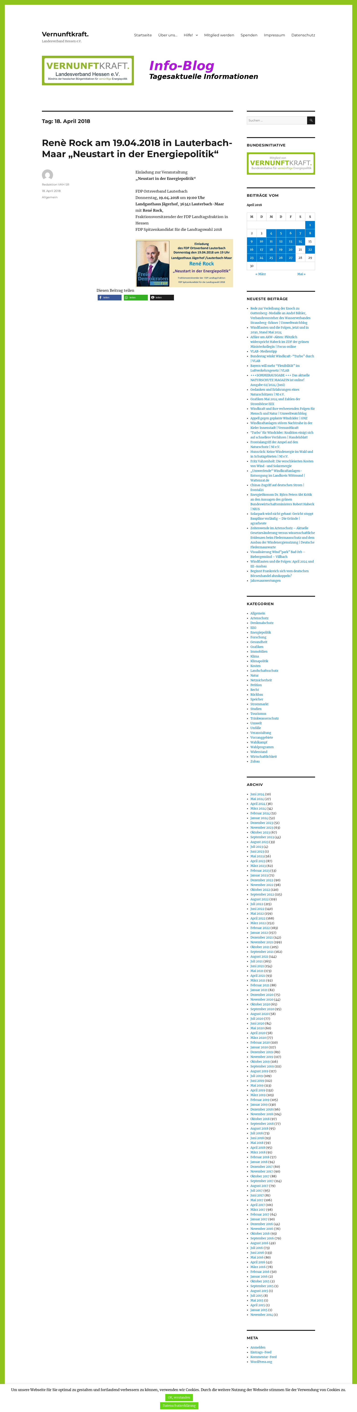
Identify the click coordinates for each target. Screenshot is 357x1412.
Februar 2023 (260, 871)
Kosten (255, 666)
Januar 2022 (259, 933)
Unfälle (255, 728)
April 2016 (257, 1262)
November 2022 (261, 885)
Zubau (255, 761)
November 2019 (261, 1057)
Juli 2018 (256, 1133)
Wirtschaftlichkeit (263, 757)
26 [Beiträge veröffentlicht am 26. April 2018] (281, 258)
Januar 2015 (259, 1310)
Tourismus (258, 714)
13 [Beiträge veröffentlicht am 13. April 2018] (290, 241)
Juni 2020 (257, 1023)
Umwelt (256, 723)
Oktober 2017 (260, 1176)
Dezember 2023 (261, 823)
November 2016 (261, 1229)
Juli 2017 (256, 1191)
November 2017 (261, 1171)
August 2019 (259, 1071)
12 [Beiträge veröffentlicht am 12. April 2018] (281, 241)
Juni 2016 (257, 1253)
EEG (253, 628)
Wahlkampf (258, 742)
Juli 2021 (256, 961)
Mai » (301, 274)
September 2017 (262, 1181)
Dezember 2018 (261, 1109)
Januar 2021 (259, 990)
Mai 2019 (257, 1085)
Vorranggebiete (261, 738)
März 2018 (257, 1152)
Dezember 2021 (261, 937)
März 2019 (258, 1095)
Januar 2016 (259, 1277)
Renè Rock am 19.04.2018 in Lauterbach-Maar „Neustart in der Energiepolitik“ (137, 148)
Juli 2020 (256, 1019)
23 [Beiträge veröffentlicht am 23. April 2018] (251, 258)
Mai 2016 (257, 1257)
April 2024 (257, 804)
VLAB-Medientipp (263, 351)
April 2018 (257, 1148)
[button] (110, 297)
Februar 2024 (260, 813)
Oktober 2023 (260, 832)
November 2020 (261, 1000)
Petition (256, 685)
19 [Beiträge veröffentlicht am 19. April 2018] (281, 250)
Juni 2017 (257, 1195)
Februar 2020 (260, 1043)
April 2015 (257, 1305)
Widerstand (258, 752)
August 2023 (259, 842)
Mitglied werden (219, 35)
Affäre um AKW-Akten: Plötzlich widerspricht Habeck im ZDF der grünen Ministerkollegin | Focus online (279, 342)
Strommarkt (259, 704)
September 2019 (262, 1066)
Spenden (249, 35)
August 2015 (259, 1291)
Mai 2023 (257, 856)
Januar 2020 (259, 1047)
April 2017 (257, 1205)
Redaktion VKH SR (55, 184)
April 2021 (257, 976)
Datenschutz (303, 35)
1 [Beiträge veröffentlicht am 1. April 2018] (310, 225)
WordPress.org (261, 1362)
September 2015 (262, 1286)
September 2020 (262, 1009)
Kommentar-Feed (263, 1357)
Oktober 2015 (260, 1281)
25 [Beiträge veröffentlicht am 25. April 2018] (271, 258)
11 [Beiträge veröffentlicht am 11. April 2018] (271, 241)
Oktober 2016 (260, 1234)
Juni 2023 (257, 851)
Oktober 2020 (260, 1004)
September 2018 (262, 1124)
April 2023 (257, 861)
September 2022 (262, 894)
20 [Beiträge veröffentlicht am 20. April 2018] (291, 250)
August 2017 (259, 1186)
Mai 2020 (257, 1028)
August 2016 (259, 1243)
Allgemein (50, 197)
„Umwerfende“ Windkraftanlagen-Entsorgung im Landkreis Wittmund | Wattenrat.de (277, 475)
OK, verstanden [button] (179, 1397)
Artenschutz (259, 618)
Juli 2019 (256, 1076)
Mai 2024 (257, 799)
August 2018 (259, 1128)
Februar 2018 (259, 1157)
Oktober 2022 (260, 890)
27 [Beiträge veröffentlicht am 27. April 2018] (291, 258)
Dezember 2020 (261, 995)
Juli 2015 (256, 1296)
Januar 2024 (259, 818)
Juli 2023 (256, 847)
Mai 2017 (256, 1200)
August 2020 (259, 1014)
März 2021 (257, 980)
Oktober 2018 (260, 1119)
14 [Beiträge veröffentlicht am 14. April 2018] (300, 241)
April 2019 (257, 1090)
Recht (254, 690)
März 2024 (258, 808)
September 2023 (262, 837)
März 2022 (258, 923)
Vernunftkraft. (65, 34)
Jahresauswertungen (265, 581)
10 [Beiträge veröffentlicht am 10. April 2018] (261, 241)
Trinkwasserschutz (264, 718)
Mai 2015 (256, 1300)
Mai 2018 (256, 1143)
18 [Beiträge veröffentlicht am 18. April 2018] (271, 250)
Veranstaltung (260, 733)
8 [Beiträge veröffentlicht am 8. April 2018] (310, 233)
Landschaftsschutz (264, 671)
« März (260, 274)
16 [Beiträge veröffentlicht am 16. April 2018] (251, 250)
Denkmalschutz (261, 623)
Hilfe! (188, 35)
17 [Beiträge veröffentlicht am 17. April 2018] (261, 250)
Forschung (258, 637)
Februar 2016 (260, 1272)
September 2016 (262, 1238)
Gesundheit (258, 642)
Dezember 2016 (261, 1224)
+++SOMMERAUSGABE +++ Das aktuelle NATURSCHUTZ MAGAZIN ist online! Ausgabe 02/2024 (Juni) (280, 380)
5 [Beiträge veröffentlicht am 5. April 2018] (281, 233)
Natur (254, 675)
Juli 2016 (256, 1248)
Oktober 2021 (260, 947)
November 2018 (261, 1114)
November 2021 (261, 942)
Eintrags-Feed (260, 1352)
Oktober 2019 (260, 1062)
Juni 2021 (257, 966)
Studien (256, 709)
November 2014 (261, 1315)
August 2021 (259, 957)
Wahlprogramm (262, 747)
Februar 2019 (260, 1100)
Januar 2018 (259, 1162)
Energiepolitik (260, 632)
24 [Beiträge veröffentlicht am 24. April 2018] (261, 258)
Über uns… (167, 35)
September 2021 (262, 952)
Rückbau (256, 695)
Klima (254, 656)
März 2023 (258, 866)
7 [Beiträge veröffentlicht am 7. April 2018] (300, 233)
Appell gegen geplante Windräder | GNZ (279, 418)
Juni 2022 (257, 909)
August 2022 (259, 899)
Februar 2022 (260, 928)
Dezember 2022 (261, 880)
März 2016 (258, 1267)
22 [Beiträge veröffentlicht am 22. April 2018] (310, 250)
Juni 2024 (257, 794)
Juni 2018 (257, 1138)
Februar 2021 (259, 985)
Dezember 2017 (261, 1167)
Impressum (274, 35)
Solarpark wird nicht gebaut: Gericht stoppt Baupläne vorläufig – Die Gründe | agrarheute (281, 518)
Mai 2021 (256, 971)
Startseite (143, 35)
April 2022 (257, 918)
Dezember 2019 (261, 1052)
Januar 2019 (259, 1105)
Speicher (256, 699)
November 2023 (261, 828)
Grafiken (256, 647)
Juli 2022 (256, 904)
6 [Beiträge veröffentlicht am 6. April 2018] (291, 233)
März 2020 (258, 1038)
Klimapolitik (259, 661)
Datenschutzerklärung (179, 1406)
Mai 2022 (257, 914)
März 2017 (257, 1210)
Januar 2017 (259, 1219)
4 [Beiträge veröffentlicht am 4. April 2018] (271, 233)
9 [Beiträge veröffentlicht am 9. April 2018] (252, 241)
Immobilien (259, 652)
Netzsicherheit (261, 680)
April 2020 (257, 1033)
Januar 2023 (259, 875)
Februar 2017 (259, 1214)
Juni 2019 (257, 1081)
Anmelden (257, 1347)
